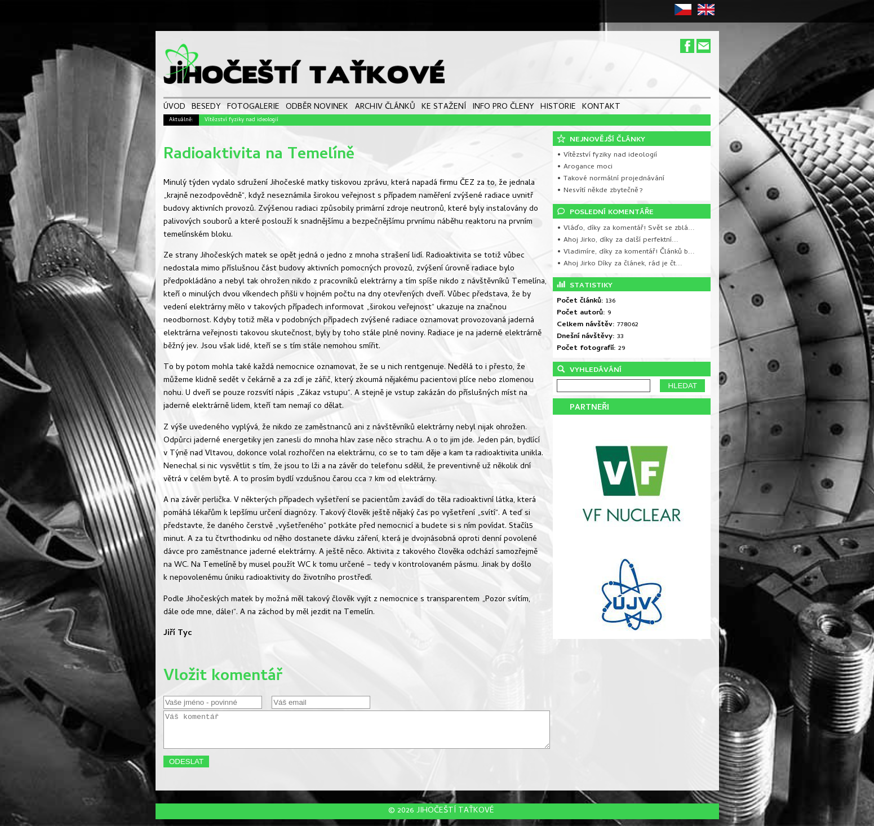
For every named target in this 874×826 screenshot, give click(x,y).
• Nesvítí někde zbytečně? (600, 191)
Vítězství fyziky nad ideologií (241, 120)
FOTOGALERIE (253, 107)
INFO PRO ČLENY (503, 107)
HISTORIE (558, 107)
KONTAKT (601, 107)
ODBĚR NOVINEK (317, 107)
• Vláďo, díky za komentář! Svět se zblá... (626, 228)
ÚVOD (174, 107)
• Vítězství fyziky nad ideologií (607, 155)
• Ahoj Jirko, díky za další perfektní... (617, 240)
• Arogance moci (585, 167)
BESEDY (206, 107)
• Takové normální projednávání (610, 179)
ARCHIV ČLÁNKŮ (385, 107)
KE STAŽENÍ (444, 107)
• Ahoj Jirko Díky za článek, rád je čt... (619, 264)
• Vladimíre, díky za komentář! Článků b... (626, 252)
